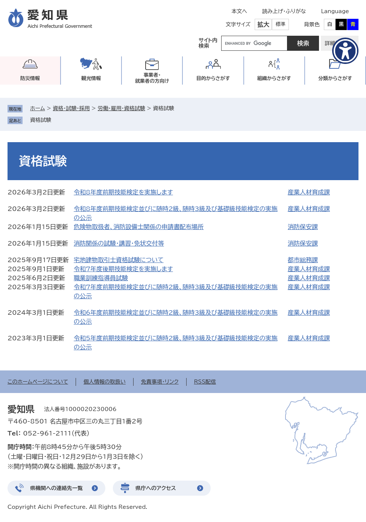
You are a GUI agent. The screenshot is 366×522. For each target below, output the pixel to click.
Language (335, 11)
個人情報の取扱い (105, 381)
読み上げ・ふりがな (284, 11)
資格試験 (40, 120)
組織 (274, 78)
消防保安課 (303, 227)
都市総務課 (303, 260)
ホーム (37, 108)
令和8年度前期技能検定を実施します (123, 192)
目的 (213, 78)
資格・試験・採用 (71, 108)
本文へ (239, 11)
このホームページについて (38, 381)
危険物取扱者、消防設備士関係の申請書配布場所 (139, 227)
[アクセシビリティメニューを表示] (345, 51)
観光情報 (91, 78)
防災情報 (30, 78)
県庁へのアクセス (155, 488)
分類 (335, 78)
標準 (281, 24)
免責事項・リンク (160, 381)
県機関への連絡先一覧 (56, 488)
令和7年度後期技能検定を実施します (123, 269)
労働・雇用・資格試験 (121, 108)
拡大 (263, 24)
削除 (56, 120)
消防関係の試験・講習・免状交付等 (119, 243)
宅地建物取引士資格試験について (119, 260)
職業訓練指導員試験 (101, 278)
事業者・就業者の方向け (152, 78)
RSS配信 (205, 381)
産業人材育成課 (309, 192)
